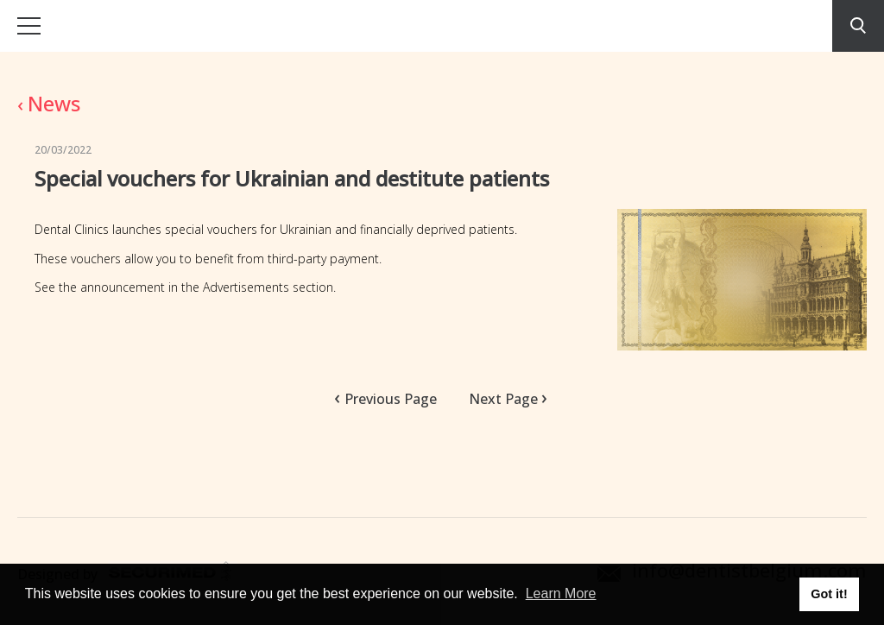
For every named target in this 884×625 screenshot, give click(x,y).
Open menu (29, 26)
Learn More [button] (561, 593)
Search (858, 26)
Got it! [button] (829, 594)
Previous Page (390, 398)
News (48, 104)
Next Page (503, 398)
